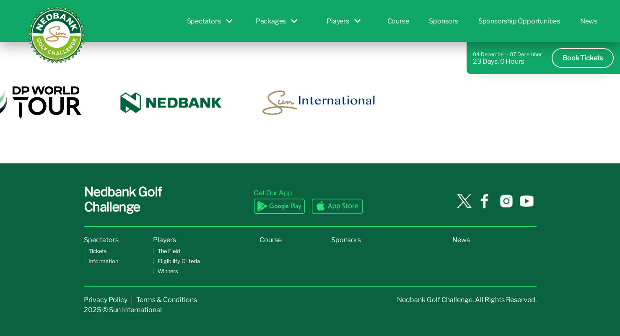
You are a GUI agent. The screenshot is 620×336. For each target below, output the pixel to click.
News (588, 21)
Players (344, 21)
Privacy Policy (105, 300)
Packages (276, 21)
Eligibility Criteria (179, 261)
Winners (168, 271)
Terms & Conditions (166, 300)
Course (398, 21)
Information (103, 261)
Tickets (97, 251)
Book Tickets (583, 58)
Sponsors (443, 21)
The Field (169, 251)
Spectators (209, 21)
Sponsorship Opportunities (519, 21)
